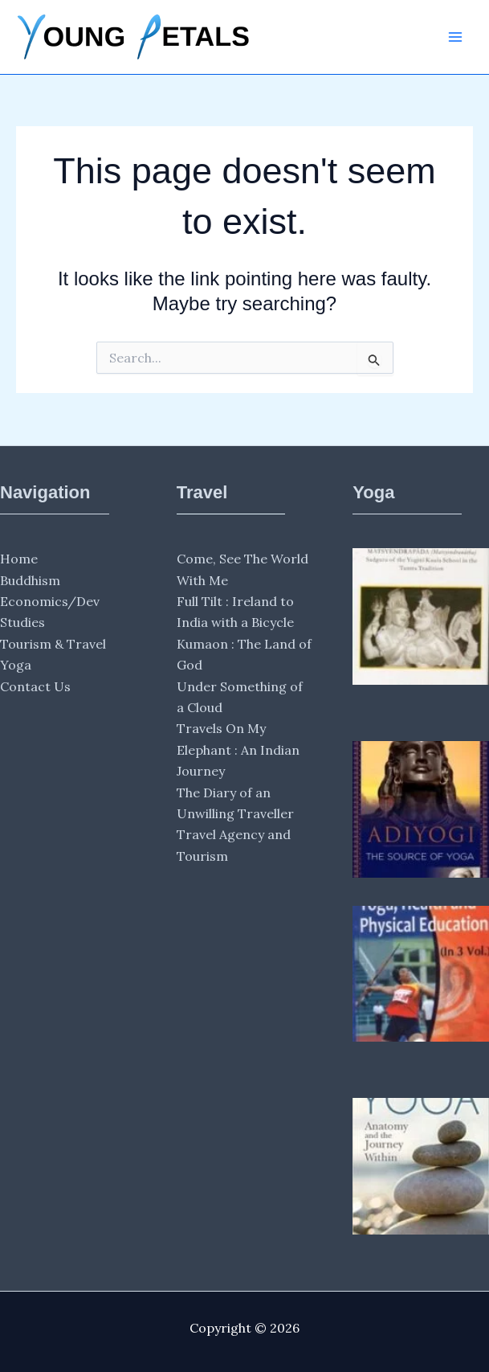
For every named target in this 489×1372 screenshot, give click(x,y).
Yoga (15, 665)
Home (19, 559)
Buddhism (30, 580)
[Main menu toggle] (455, 37)
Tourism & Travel (53, 644)
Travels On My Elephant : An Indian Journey (238, 749)
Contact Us (35, 686)
